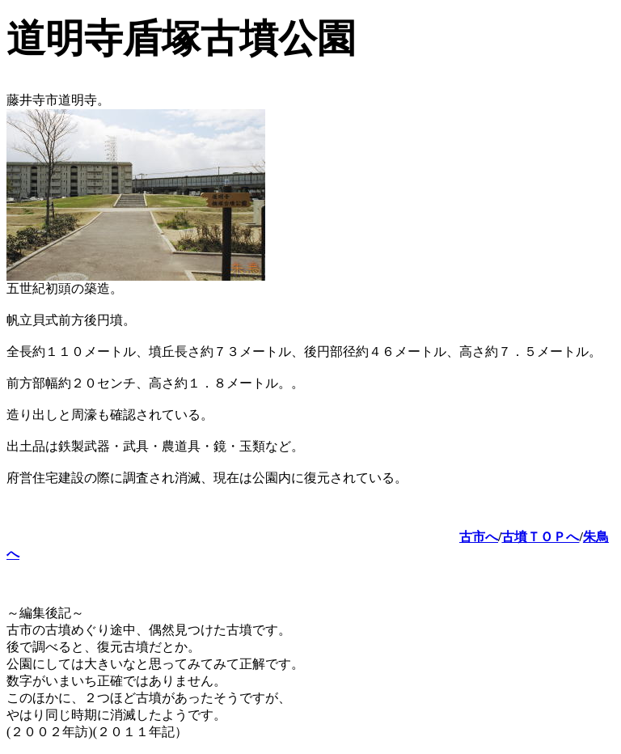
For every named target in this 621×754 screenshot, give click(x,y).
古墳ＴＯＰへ (540, 537)
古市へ (478, 537)
